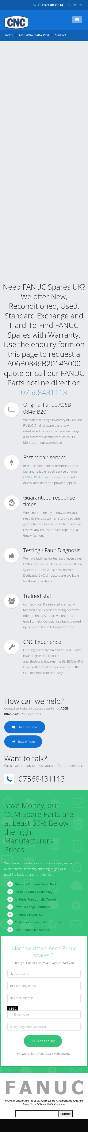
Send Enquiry (43, 1041)
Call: (50, 5)
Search (77, 5)
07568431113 (44, 392)
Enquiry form (23, 741)
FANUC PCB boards (37, 477)
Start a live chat (25, 727)
